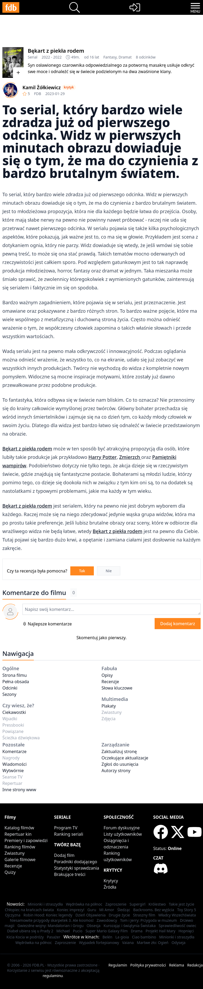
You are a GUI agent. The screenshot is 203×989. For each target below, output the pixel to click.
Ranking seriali (68, 834)
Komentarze (14, 751)
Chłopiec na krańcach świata (29, 909)
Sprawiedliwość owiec (177, 925)
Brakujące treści (70, 874)
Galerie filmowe (19, 859)
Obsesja (93, 925)
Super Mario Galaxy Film (106, 930)
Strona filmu (14, 675)
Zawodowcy (107, 920)
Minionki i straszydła (45, 904)
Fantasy (110, 57)
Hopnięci (186, 930)
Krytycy (111, 881)
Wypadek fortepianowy (99, 942)
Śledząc (123, 909)
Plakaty (109, 706)
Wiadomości (14, 764)
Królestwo (157, 904)
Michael (63, 930)
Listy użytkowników (123, 834)
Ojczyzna (12, 915)
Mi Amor (106, 909)
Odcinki (9, 688)
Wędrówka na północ (84, 904)
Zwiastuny (14, 853)
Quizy (10, 872)
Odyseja (179, 942)
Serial (32, 57)
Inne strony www (19, 790)
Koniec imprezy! (70, 909)
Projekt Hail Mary (161, 930)
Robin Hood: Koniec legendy (48, 915)
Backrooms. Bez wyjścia (153, 909)
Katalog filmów (19, 828)
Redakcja (195, 965)
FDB (37, 93)
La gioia (122, 936)
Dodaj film (64, 855)
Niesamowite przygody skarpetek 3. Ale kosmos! (52, 920)
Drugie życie (119, 915)
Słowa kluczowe (117, 688)
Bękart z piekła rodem (56, 50)
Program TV (65, 828)
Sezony (9, 694)
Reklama (176, 965)
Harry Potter (102, 457)
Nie (109, 570)
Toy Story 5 (186, 909)
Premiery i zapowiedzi (26, 840)
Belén (107, 936)
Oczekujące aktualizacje (125, 758)
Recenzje (110, 681)
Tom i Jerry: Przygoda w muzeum (148, 920)
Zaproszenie (116, 904)
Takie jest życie (181, 904)
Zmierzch (130, 457)
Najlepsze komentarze (47, 624)
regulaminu (53, 975)
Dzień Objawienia (90, 915)
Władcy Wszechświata (177, 915)
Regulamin (117, 965)
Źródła (110, 887)
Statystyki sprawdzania (76, 868)
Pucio (77, 930)
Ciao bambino (144, 936)
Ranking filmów (19, 847)
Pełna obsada (15, 681)
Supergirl (137, 904)
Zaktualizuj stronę (119, 751)
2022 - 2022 (51, 57)
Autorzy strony (116, 770)
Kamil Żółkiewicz (41, 87)
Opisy (107, 675)
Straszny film (144, 915)
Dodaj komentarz (177, 623)
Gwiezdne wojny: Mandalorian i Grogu (50, 925)
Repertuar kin (17, 834)
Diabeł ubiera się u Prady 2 (30, 930)
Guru (91, 909)
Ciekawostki (14, 712)
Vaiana (128, 942)
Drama (137, 930)
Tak (82, 570)
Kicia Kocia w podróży (25, 936)
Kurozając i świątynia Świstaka (130, 925)
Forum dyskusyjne (122, 828)
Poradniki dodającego (75, 862)
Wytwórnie (13, 770)
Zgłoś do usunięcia (120, 764)
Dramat (125, 57)
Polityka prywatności (148, 965)
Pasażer (53, 936)
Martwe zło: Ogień (153, 942)
